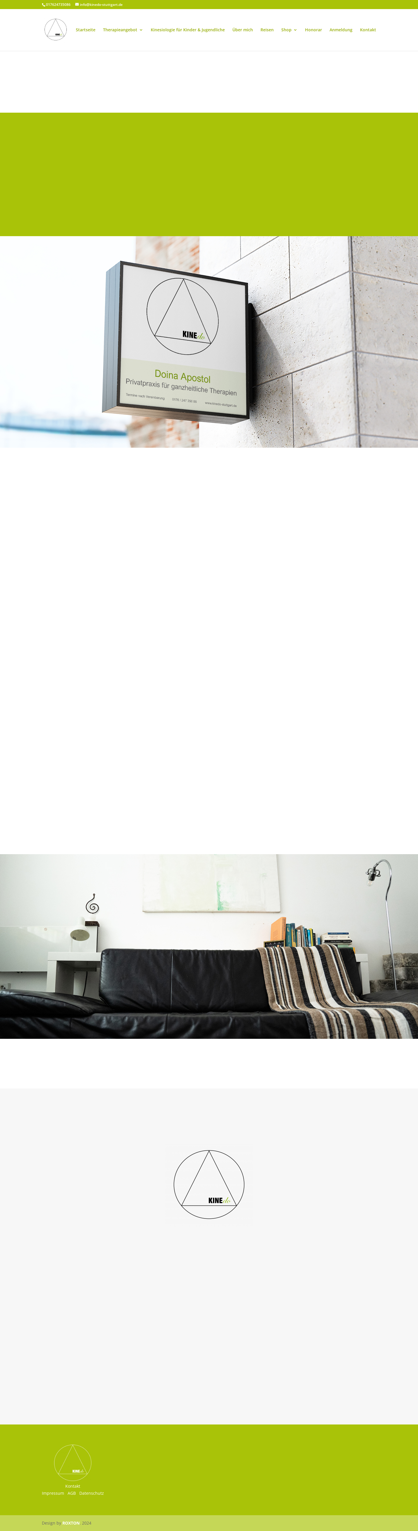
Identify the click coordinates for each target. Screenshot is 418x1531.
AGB (72, 1493)
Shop (286, 30)
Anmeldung (341, 30)
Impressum (53, 1493)
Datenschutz (91, 1493)
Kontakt (368, 30)
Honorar (313, 30)
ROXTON (71, 1523)
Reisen (267, 30)
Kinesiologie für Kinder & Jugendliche (188, 30)
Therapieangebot (120, 30)
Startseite (85, 30)
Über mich (242, 30)
